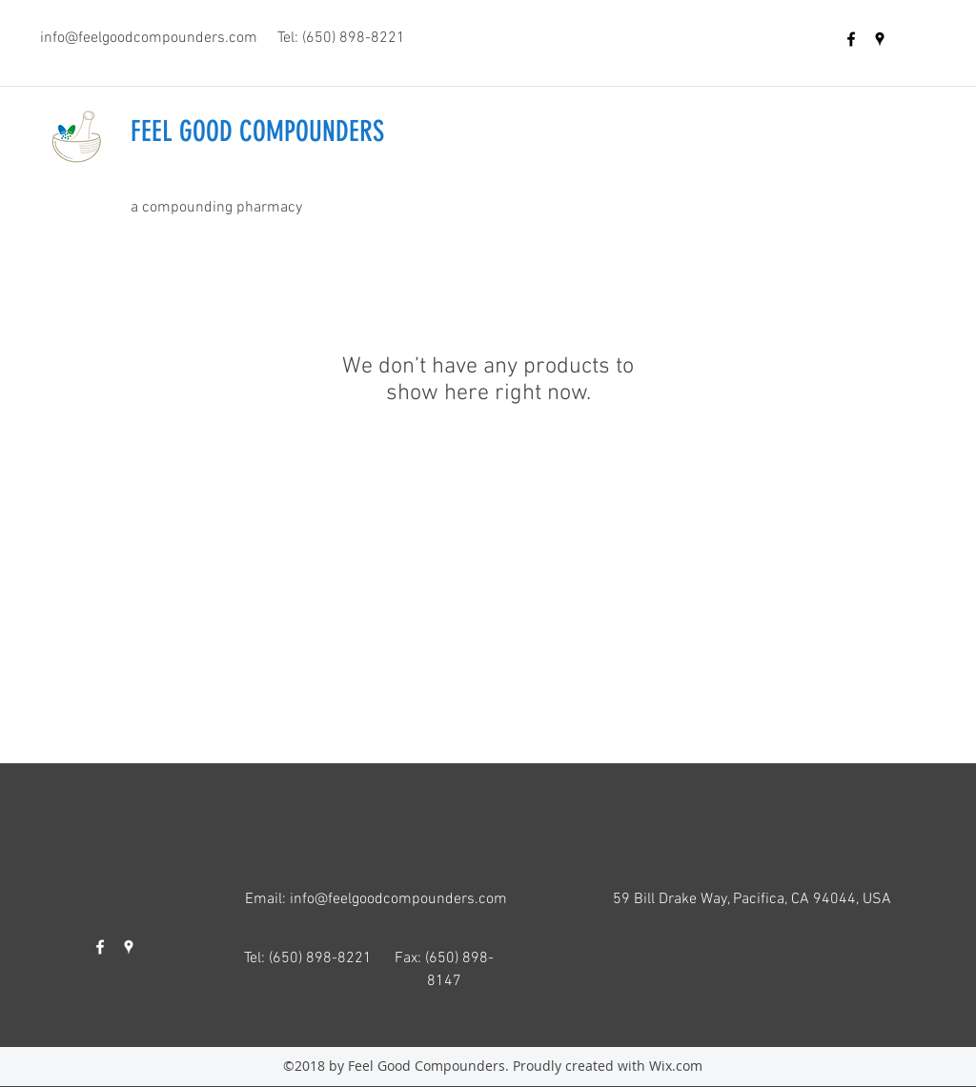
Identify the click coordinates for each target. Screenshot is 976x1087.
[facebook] (851, 39)
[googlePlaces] (879, 39)
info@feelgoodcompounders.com (148, 38)
